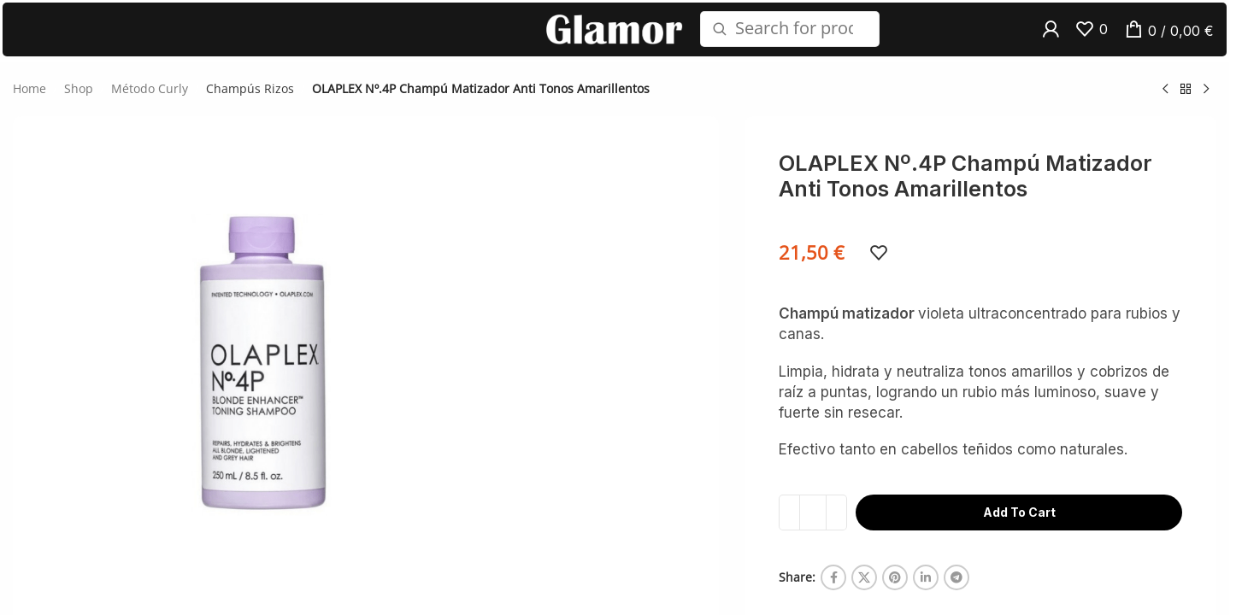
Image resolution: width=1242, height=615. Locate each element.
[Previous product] (1165, 103)
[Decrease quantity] (789, 527)
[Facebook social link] (833, 592)
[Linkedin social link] (926, 592)
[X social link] (864, 592)
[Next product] (1206, 103)
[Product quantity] (813, 527)
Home (29, 103)
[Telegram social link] (956, 592)
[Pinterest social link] (895, 592)
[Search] (790, 37)
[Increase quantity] (836, 527)
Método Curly (149, 103)
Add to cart (1019, 526)
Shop (78, 103)
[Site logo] (614, 35)
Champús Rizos (250, 103)
